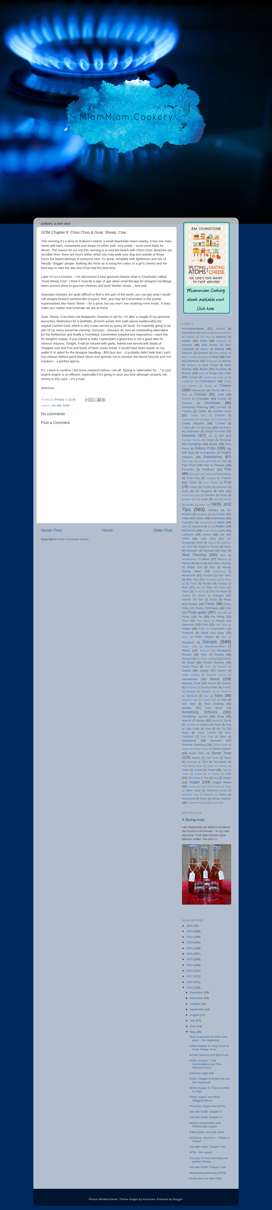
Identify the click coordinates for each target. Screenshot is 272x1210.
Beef (216, 356)
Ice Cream (218, 514)
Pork (205, 624)
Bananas (203, 352)
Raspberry (188, 642)
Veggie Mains (222, 782)
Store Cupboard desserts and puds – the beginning (208, 1038)
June (193, 1026)
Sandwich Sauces (216, 674)
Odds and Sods (215, 587)
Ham (215, 499)
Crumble (220, 423)
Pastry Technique (207, 608)
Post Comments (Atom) (74, 539)
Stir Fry (220, 728)
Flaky (192, 474)
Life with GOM (60, 405)
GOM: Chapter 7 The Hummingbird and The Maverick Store (205, 1064)
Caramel (207, 377)
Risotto (227, 658)
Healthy (190, 505)
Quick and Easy (212, 632)
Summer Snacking (194, 744)
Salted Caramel (190, 674)
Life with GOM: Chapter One (207, 1167)
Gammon (221, 487)
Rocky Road (190, 666)
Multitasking (219, 571)
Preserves (188, 632)
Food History (223, 474)
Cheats (208, 386)
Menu (206, 559)
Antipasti (190, 337)
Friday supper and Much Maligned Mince (204, 1098)
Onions (186, 595)
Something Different (199, 712)
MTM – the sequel (200, 1152)
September (197, 1009)
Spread (215, 720)
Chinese (186, 398)
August (195, 1015)
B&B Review (210, 344)
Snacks (186, 707)
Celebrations (208, 381)
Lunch (189, 546)
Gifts (221, 491)
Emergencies (208, 452)
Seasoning (191, 687)
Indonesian (218, 518)
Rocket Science (213, 662)
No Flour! (191, 583)
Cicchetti (221, 407)
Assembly (221, 341)
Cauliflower (187, 381)
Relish (186, 650)
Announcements (222, 332)
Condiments (188, 419)
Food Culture (205, 474)
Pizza (185, 620)
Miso (212, 567)
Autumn (187, 344)
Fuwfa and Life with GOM (205, 1178)
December (197, 992)
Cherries (215, 390)
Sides (218, 695)
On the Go (199, 591)
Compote (220, 415)
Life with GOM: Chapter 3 (205, 1117)
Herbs (202, 505)
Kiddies (220, 526)
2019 (190, 965)
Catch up (222, 377)
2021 (190, 953)
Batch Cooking (189, 357)
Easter (213, 444)
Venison (192, 786)
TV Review (214, 774)
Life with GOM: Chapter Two (207, 1146)
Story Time (207, 736)
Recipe (210, 641)
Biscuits (226, 361)
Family (213, 461)
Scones (212, 683)
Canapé (193, 377)
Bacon (204, 349)
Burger (213, 373)
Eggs (191, 452)
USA (228, 773)
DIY (221, 435)
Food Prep (193, 478)
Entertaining (213, 457)
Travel (211, 769)
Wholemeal (188, 798)
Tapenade (191, 762)
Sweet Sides (197, 753)
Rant (223, 637)
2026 (190, 925)
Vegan (227, 777)
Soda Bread (213, 707)
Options (202, 595)
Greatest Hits (189, 499)
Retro (204, 654)
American (205, 332)
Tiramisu (222, 766)
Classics (187, 411)
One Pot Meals (218, 591)
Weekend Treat (190, 794)
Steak (217, 724)
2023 (190, 942)
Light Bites (208, 538)
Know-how (208, 530)
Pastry (210, 604)
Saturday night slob (201, 1073)
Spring (227, 720)
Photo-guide (197, 612)
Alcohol (220, 328)
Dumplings (194, 444)
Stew (208, 728)
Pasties (193, 604)
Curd (197, 427)
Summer (215, 740)
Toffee (185, 770)
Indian (200, 518)
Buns (201, 373)
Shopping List (208, 691)
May (193, 1031)
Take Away (212, 757)
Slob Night (189, 703)
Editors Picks (205, 448)
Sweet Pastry (201, 749)
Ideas (185, 518)
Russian (222, 666)
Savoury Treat (191, 683)
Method (186, 563)
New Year (192, 579)
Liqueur (212, 542)
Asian (203, 340)
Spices (200, 720)
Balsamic (187, 352)
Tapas (227, 757)
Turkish (198, 774)
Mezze (199, 563)
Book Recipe (210, 365)
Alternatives (188, 332)
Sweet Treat (221, 753)
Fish (228, 469)
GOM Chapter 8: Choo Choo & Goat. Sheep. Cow (209, 1047)
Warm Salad (193, 790)
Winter (203, 798)
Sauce (214, 679)
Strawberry (189, 740)
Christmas (212, 403)
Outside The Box (192, 599)
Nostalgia (222, 583)
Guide (204, 499)
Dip (210, 436)
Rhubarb (187, 658)
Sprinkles (190, 724)
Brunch (186, 373)
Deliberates (192, 431)
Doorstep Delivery (191, 440)
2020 (190, 959)
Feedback (208, 469)
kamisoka (149, 1199)
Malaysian (192, 550)
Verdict (203, 786)
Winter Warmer (221, 798)
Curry (208, 427)
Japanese (197, 526)
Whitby (223, 794)
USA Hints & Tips (198, 777)
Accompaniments (193, 328)
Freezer (226, 478)
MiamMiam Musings (219, 563)
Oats (198, 587)
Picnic (186, 616)
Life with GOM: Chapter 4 (205, 1111)
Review (219, 654)
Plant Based (203, 621)
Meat (223, 555)
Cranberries (221, 419)
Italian (221, 522)
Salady (204, 670)
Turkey (185, 774)
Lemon (206, 534)
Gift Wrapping (203, 491)
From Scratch (210, 482)
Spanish (186, 720)
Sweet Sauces (222, 748)
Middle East (194, 567)
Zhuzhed (215, 802)
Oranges (218, 595)
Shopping (191, 691)
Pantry (213, 599)
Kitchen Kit (189, 530)
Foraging (210, 478)
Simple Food (209, 700)
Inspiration (188, 522)
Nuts (185, 587)
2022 (190, 948)
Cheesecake (198, 390)
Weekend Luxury (217, 790)
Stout (223, 736)
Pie (200, 616)
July (193, 1020)
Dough (210, 440)
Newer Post (51, 530)
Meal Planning (194, 555)
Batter (205, 357)
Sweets (196, 757)
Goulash (210, 495)
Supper (185, 749)
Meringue (222, 559)
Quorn (185, 637)
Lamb (221, 530)
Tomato (198, 770)
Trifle (225, 770)
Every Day (187, 461)
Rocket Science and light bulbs (209, 1055)
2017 (190, 976)
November (197, 998)
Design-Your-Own (215, 431)
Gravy (223, 495)
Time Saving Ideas (192, 766)
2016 (190, 982)
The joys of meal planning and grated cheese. (208, 1159)
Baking (219, 349)
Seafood (226, 683)
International (206, 522)
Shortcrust (226, 691)
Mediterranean (189, 559)
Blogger (178, 1199)
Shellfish (226, 687)
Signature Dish (190, 700)
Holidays (213, 510)
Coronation (204, 419)
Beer (228, 356)
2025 (190, 931)
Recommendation (215, 646)
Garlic (185, 491)
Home (107, 530)
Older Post (162, 530)
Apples (186, 340)
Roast (190, 662)
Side (206, 696)
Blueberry (192, 365)
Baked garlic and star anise (206, 1132)
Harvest (227, 499)
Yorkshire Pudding (197, 802)
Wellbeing (208, 794)
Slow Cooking (213, 703)
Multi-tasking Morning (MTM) (207, 1172)
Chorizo (221, 398)
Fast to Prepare (214, 465)
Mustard (208, 575)
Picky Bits (222, 612)
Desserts (189, 435)
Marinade (208, 550)
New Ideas (224, 575)
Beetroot (193, 361)
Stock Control (207, 732)
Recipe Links (189, 646)
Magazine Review (208, 546)
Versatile (216, 786)
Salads (186, 670)
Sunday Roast (220, 744)
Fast (224, 461)
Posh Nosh (221, 624)
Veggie (194, 782)
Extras (201, 461)
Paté (228, 608)
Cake (227, 373)
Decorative (225, 427)
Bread (203, 369)
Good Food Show (191, 495)
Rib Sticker (202, 658)
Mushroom (189, 575)
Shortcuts (191, 695)
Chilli (220, 394)
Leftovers (188, 534)
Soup (220, 716)
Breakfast (221, 369)
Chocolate (202, 398)
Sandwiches (190, 679)
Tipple (210, 766)
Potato (186, 628)
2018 (190, 970)
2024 (190, 936)
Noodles (207, 583)
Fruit (227, 482)
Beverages (211, 361)
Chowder (187, 403)
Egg (228, 448)
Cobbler (202, 411)
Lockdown (226, 542)
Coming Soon (198, 415)
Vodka (228, 786)
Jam (184, 526)
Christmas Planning (195, 407)
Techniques (219, 761)
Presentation (218, 628)
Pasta (227, 599)
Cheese (225, 385)
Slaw (224, 699)
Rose (208, 666)
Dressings (225, 440)
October (195, 1003)
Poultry (201, 628)
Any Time (205, 337)
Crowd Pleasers (193, 423)
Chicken (200, 394)
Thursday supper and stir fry (207, 1106)
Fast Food (189, 465)
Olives (185, 591)
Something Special (194, 716)
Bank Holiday (220, 353)
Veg (215, 777)
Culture (186, 427)
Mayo (224, 550)
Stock (185, 732)
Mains (227, 546)
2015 (190, 987)
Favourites (188, 469)
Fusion (207, 487)
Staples (204, 724)
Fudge (193, 487)
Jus (209, 526)
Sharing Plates (209, 687)
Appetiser (221, 336)
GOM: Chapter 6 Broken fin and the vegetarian (209, 1080)
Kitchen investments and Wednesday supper (205, 1124)
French (193, 482)
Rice (214, 658)
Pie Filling (217, 616)
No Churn (226, 579)
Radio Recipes (204, 636)
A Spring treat (193, 820)
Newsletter (211, 579)
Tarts (205, 761)
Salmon (221, 670)
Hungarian (202, 514)
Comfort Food (222, 411)
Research (205, 650)
